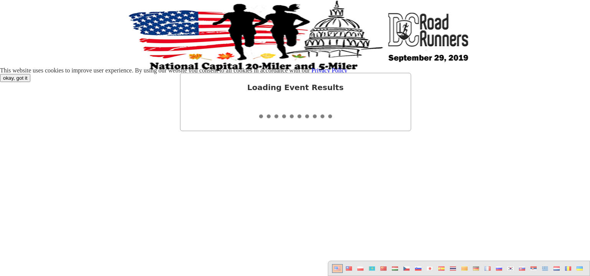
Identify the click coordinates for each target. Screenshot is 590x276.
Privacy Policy (329, 70)
